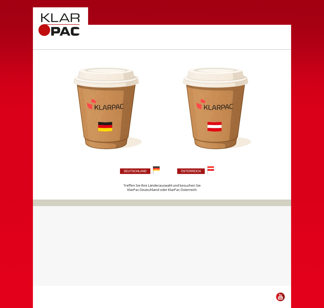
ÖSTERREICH (191, 171)
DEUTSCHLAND (135, 171)
